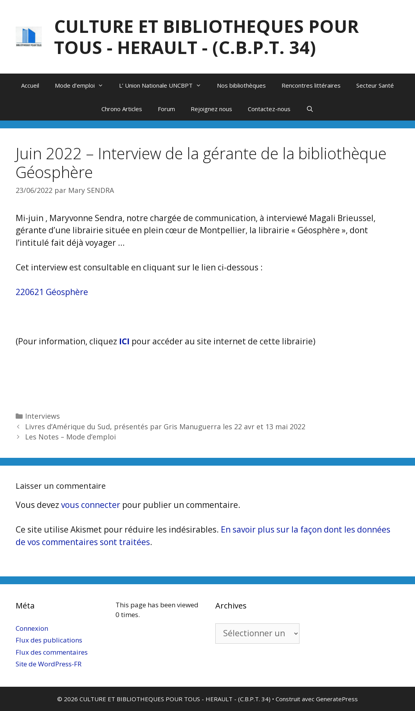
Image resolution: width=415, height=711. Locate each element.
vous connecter (90, 504)
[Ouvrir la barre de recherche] (309, 109)
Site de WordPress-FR (48, 663)
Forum (166, 109)
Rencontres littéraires (311, 85)
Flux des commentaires (52, 652)
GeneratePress (337, 699)
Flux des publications (49, 639)
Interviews (42, 416)
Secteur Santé (375, 85)
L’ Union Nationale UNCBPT (164, 85)
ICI (124, 341)
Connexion (32, 628)
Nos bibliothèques (241, 85)
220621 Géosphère (52, 291)
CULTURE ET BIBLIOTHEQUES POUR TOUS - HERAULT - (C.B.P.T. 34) (206, 36)
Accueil (30, 85)
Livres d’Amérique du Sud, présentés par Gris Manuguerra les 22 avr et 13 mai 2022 (165, 426)
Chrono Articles (121, 109)
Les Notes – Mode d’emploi (70, 436)
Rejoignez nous (211, 109)
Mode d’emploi (83, 85)
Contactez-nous (269, 109)
